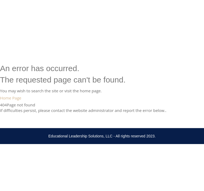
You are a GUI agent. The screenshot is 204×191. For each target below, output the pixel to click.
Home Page (10, 98)
